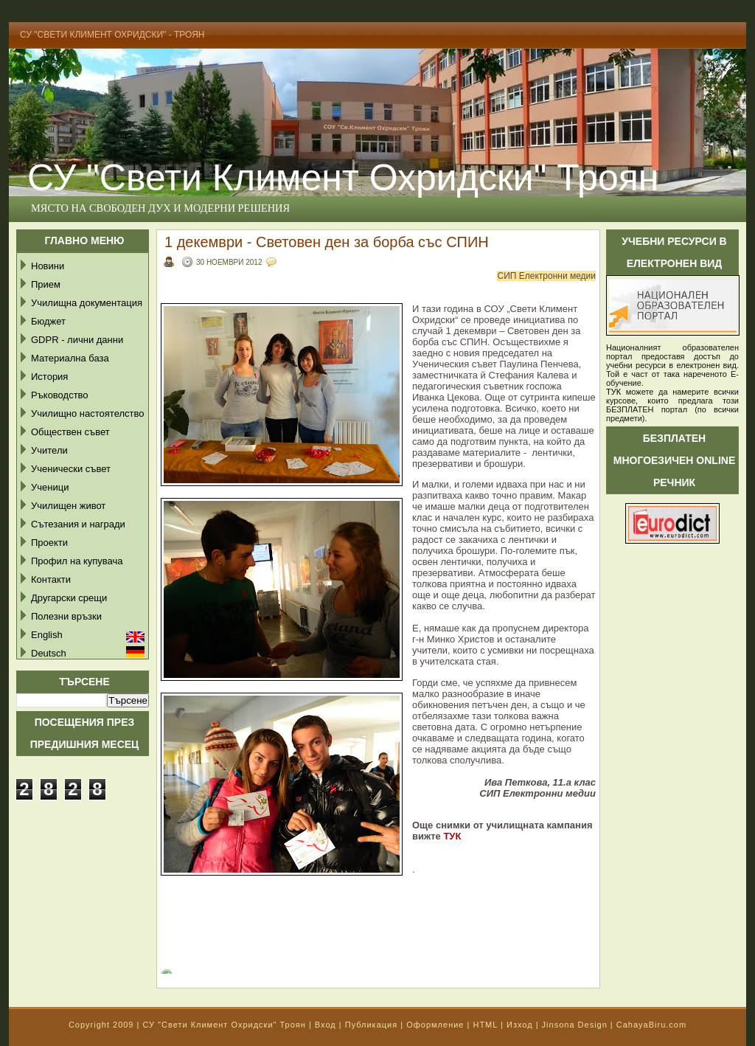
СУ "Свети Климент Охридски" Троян (342, 177)
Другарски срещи (69, 597)
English (47, 634)
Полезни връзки (66, 616)
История (49, 376)
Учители (49, 450)
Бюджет (48, 321)
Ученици (50, 487)
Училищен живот (68, 505)
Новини (47, 265)
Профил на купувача (77, 561)
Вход (325, 1024)
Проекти (49, 542)
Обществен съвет (70, 431)
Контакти (51, 579)
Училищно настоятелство (87, 413)
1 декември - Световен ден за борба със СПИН (326, 242)
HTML (485, 1024)
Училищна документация (86, 302)
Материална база (70, 358)
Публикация (371, 1024)
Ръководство (59, 395)
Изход (520, 1024)
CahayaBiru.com (651, 1024)
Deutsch (48, 653)
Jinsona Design (575, 1024)
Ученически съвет (71, 468)
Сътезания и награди (78, 524)
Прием (45, 284)
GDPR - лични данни (77, 339)
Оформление (435, 1024)
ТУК (452, 836)
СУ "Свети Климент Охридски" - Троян (112, 35)
